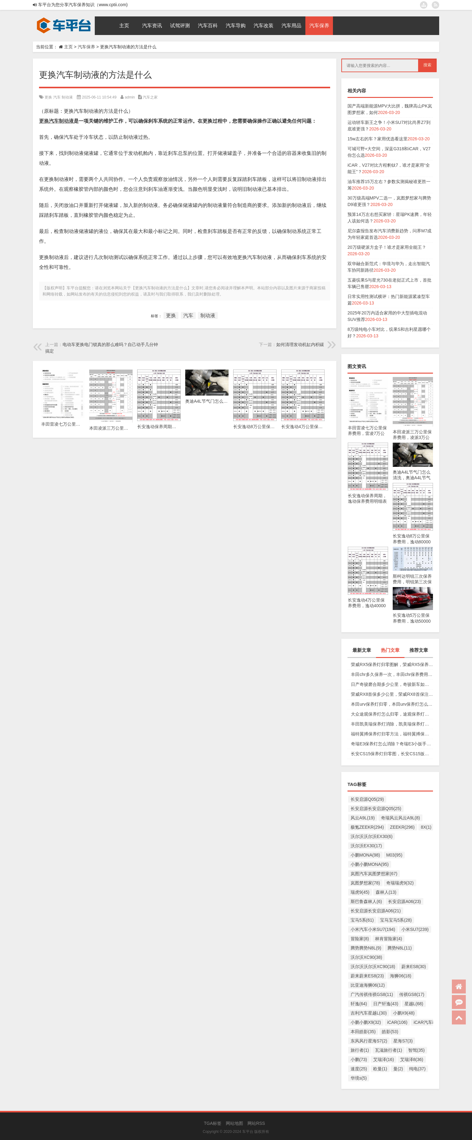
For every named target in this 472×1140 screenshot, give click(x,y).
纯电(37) (417, 1068)
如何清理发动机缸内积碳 (300, 344)
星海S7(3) (403, 1040)
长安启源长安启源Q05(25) (376, 808)
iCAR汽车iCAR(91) (431, 1022)
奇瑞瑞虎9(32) (400, 882)
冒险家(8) (360, 938)
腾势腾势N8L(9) (366, 947)
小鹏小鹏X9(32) (366, 1022)
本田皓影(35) (363, 1031)
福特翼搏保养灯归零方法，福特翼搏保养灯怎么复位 (392, 733)
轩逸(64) (359, 1003)
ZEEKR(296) (402, 827)
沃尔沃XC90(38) (366, 957)
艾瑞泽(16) (383, 1059)
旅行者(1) (360, 1050)
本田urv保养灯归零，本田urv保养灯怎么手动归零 (392, 704)
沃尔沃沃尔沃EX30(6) (371, 836)
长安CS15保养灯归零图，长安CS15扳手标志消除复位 (392, 753)
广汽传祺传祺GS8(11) (372, 994)
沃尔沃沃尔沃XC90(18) (373, 966)
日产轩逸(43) (385, 1003)
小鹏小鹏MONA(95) (370, 864)
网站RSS (256, 1123)
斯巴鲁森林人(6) (366, 901)
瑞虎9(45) (360, 892)
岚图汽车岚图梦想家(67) (374, 873)
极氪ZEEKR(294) (367, 827)
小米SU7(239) (415, 929)
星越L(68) (413, 1003)
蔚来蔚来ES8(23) (367, 975)
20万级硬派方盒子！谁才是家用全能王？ (386, 247)
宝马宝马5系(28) (396, 920)
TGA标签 (212, 1123)
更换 (48, 97)
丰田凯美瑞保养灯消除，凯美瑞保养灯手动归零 (392, 723)
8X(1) (426, 827)
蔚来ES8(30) (413, 966)
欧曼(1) (380, 1068)
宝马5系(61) (362, 920)
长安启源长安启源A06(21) (376, 910)
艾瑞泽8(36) (411, 1059)
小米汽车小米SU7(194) (373, 929)
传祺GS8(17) (411, 994)
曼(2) (398, 1068)
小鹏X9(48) (404, 1013)
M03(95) (394, 855)
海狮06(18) (400, 975)
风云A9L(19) (363, 817)
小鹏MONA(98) (365, 855)
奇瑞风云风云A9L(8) (400, 817)
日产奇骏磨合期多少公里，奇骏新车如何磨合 (392, 684)
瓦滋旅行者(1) (388, 1050)
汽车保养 (86, 46)
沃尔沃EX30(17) (366, 845)
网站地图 (234, 1123)
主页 (68, 46)
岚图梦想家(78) (365, 882)
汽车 (57, 97)
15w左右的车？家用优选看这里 (377, 138)
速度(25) (359, 1068)
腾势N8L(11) (399, 947)
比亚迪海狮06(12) (368, 985)
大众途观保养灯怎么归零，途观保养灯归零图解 (392, 714)
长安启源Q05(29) (367, 799)
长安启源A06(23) (404, 901)
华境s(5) (359, 1078)
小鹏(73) (359, 1059)
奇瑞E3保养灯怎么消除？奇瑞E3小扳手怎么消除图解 (392, 743)
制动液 (67, 97)
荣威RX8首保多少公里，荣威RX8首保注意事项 (392, 694)
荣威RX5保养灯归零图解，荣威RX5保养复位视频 (392, 664)
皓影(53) (390, 1031)
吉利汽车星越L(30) (369, 1013)
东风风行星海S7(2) (369, 1040)
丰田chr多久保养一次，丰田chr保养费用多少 (392, 674)
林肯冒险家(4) (388, 938)
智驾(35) (416, 1050)
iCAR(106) (397, 1022)
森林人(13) (386, 892)
